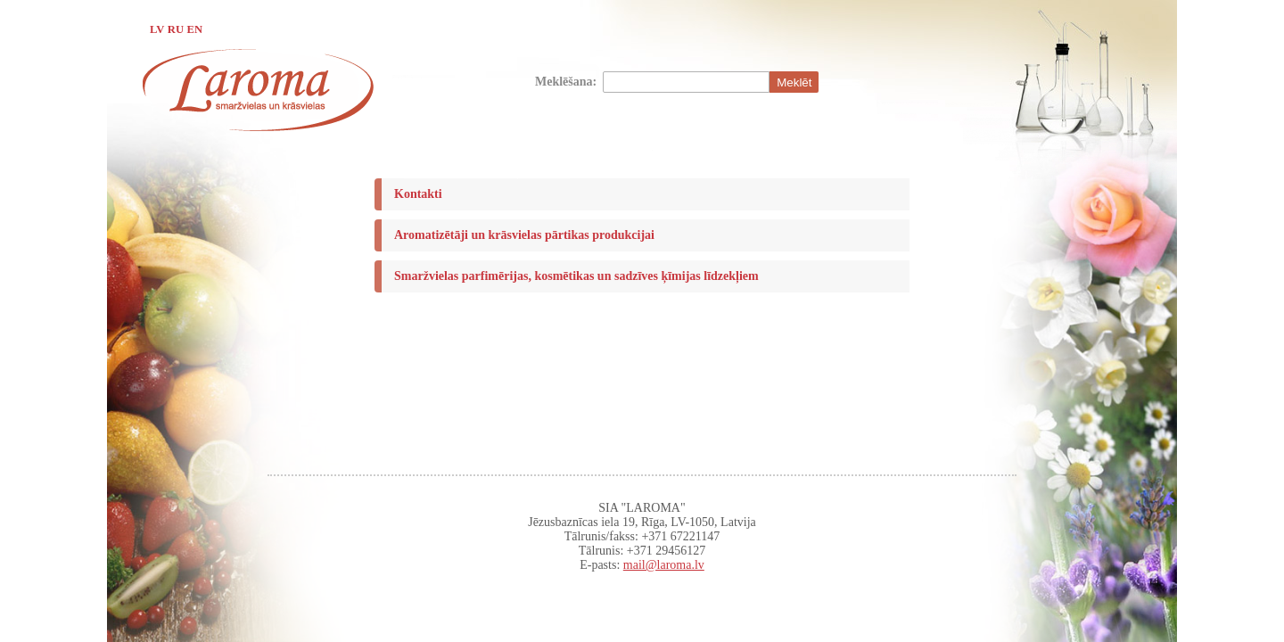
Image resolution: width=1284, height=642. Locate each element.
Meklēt (794, 82)
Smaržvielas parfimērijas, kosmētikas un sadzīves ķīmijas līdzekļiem (576, 276)
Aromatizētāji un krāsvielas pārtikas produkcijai (524, 235)
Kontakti (418, 194)
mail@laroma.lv (663, 565)
